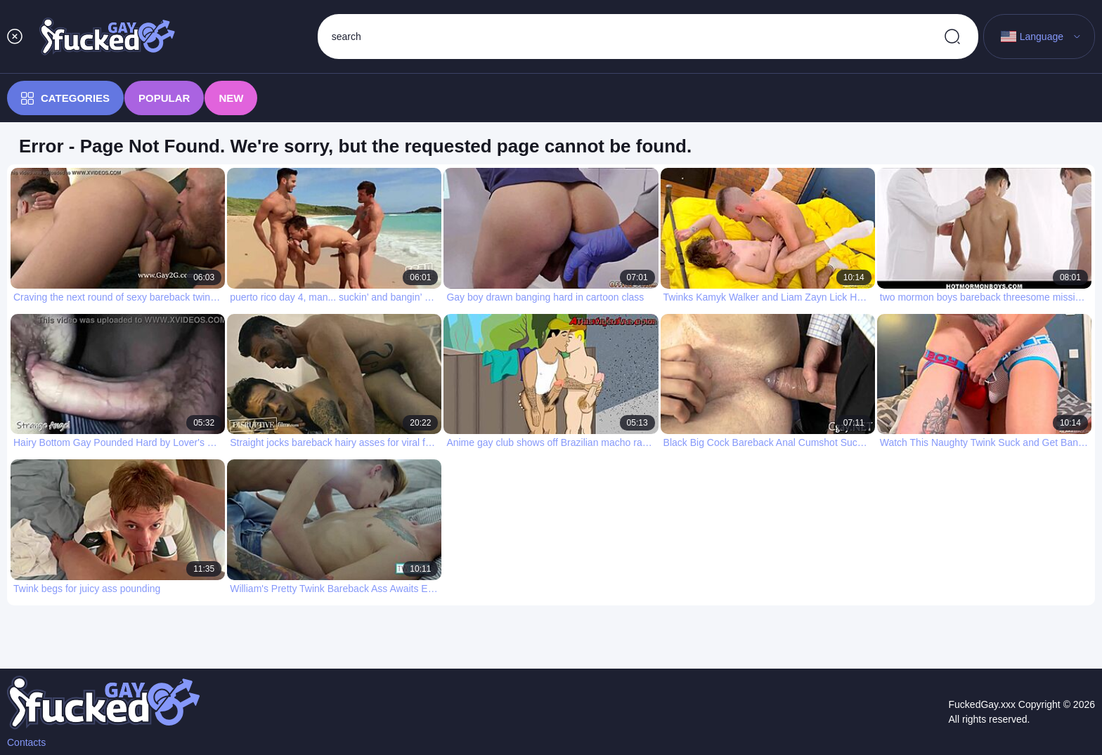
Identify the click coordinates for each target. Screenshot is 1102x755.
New (231, 98)
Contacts (26, 742)
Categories (65, 98)
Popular (164, 98)
